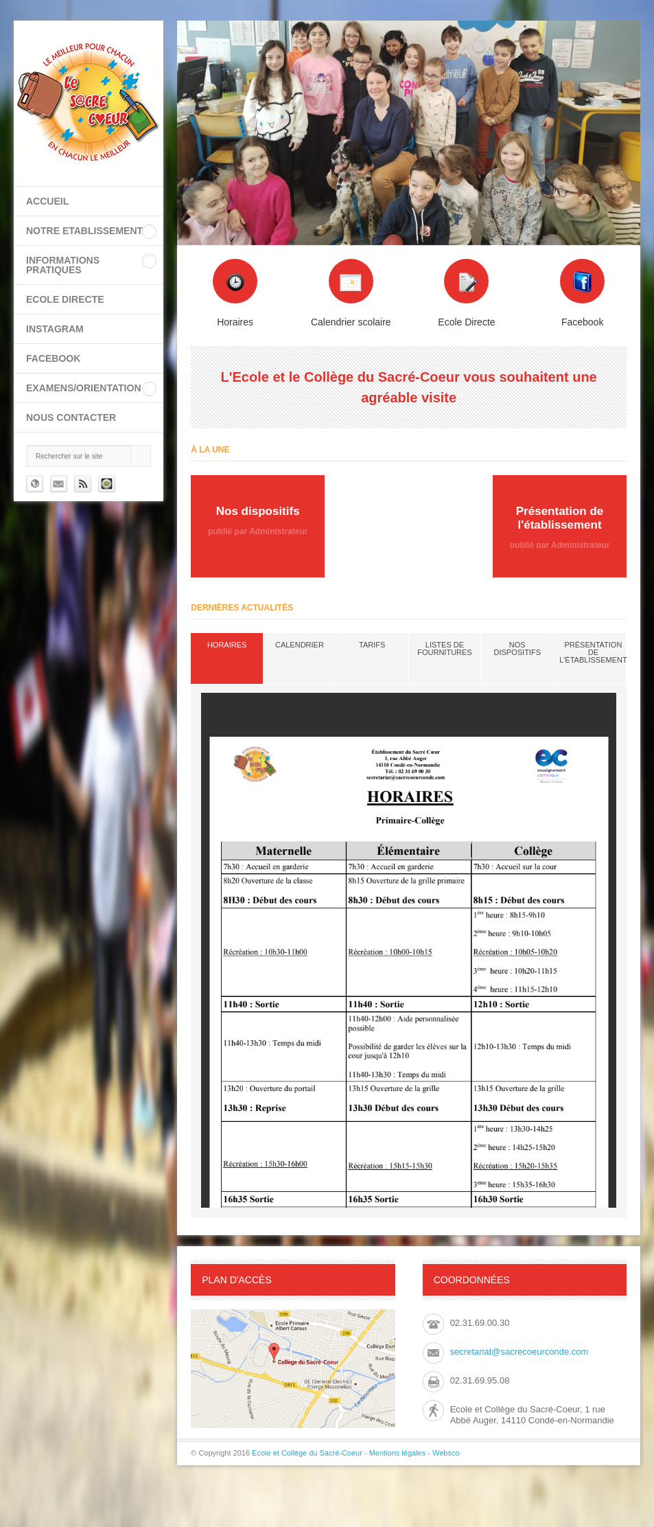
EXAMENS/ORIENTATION (83, 387)
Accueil (47, 201)
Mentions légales (397, 1453)
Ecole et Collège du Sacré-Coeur (307, 1453)
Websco (446, 1453)
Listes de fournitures (444, 648)
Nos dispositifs (517, 648)
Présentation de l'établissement (593, 652)
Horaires (226, 645)
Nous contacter (71, 417)
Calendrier (299, 645)
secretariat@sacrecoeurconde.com (519, 1351)
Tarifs (372, 645)
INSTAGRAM (55, 328)
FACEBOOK (53, 358)
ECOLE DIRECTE (65, 299)
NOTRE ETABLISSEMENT (84, 230)
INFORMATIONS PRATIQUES (63, 265)
